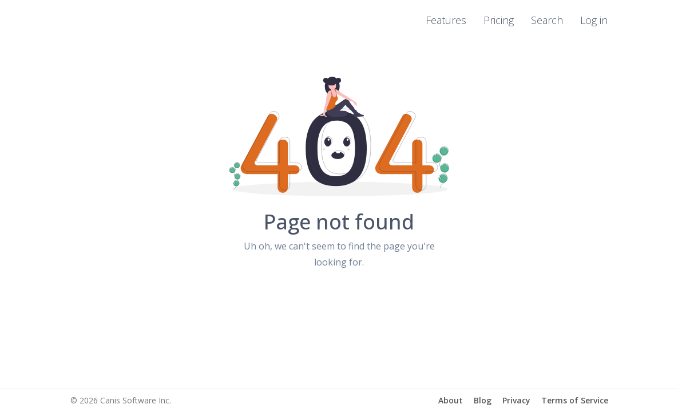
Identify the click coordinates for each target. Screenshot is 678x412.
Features (446, 20)
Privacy (516, 400)
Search (547, 20)
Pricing (498, 20)
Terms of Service (574, 400)
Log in (594, 20)
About (450, 400)
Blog (482, 400)
